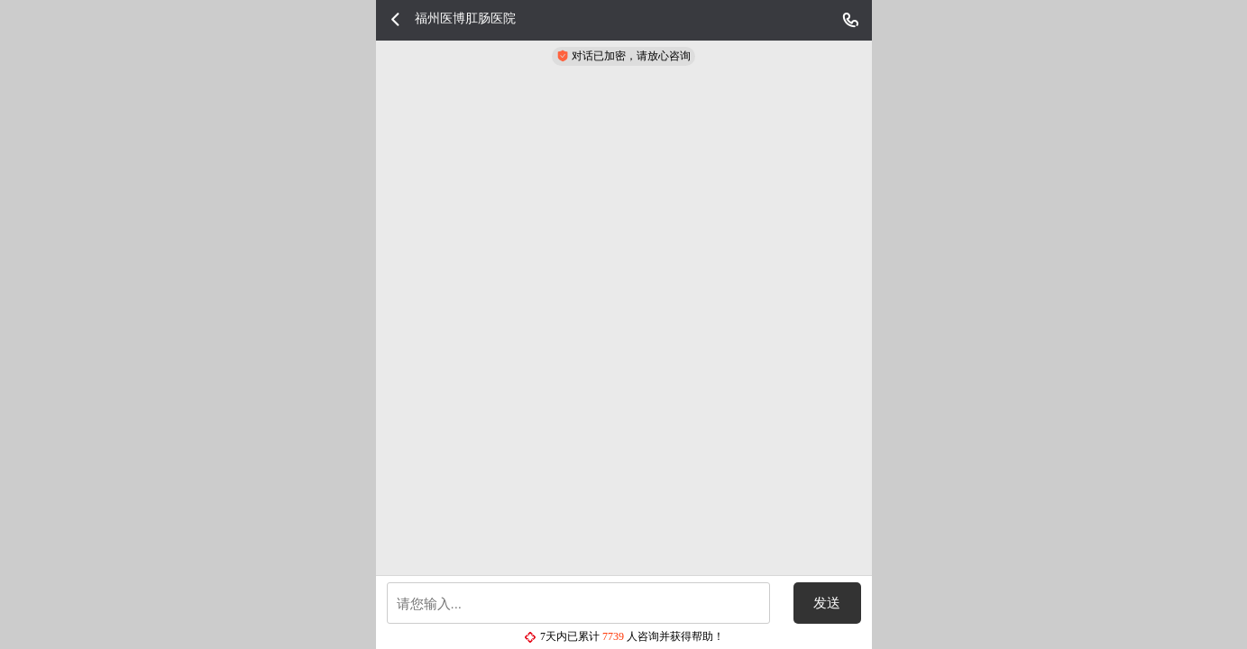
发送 (826, 603)
